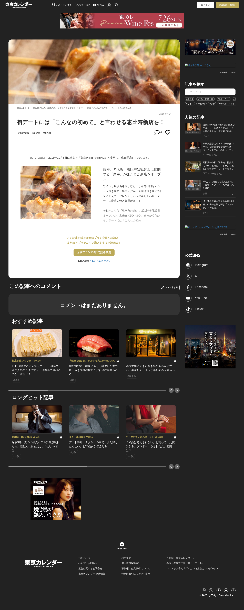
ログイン (205, 5)
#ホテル (190, 98)
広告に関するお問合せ (90, 568)
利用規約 (126, 558)
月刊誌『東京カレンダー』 (180, 558)
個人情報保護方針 (130, 563)
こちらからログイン (100, 261)
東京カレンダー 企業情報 (91, 574)
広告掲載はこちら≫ (228, 72)
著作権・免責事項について (135, 568)
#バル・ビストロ (205, 98)
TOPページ (84, 558)
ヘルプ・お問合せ (87, 563)
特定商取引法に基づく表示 (135, 574)
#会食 (212, 103)
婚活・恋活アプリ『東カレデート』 (185, 563)
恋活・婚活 (82, 4)
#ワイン (190, 103)
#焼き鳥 (201, 103)
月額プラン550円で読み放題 (94, 252)
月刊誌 (98, 4)
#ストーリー (223, 98)
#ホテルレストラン (228, 103)
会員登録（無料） (227, 4)
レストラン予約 (62, 4)
